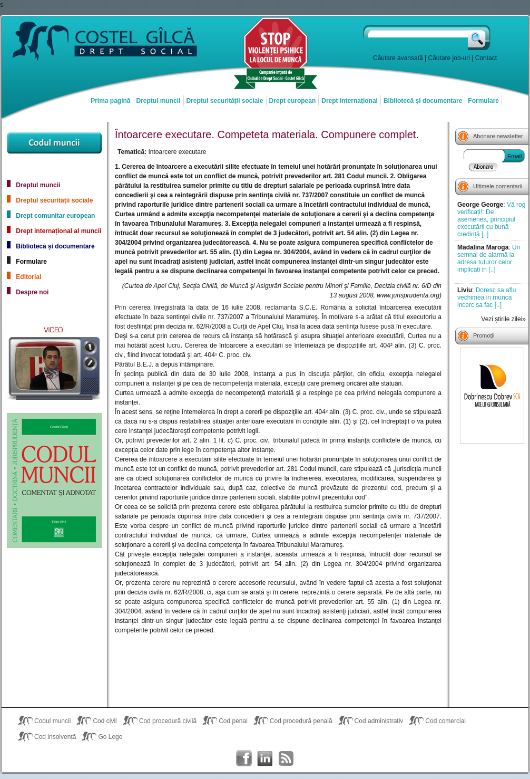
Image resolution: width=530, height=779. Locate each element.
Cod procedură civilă (168, 721)
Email (514, 156)
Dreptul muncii (158, 100)
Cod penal (233, 721)
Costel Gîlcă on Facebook (243, 758)
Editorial (28, 277)
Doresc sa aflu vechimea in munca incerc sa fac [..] (486, 297)
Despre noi (32, 292)
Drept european (292, 100)
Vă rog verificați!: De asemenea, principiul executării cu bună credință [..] (491, 219)
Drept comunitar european (55, 215)
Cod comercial (445, 721)
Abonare (483, 166)
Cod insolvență (55, 736)
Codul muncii (52, 721)
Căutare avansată (398, 58)
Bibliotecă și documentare (423, 100)
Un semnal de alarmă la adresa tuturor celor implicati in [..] (488, 258)
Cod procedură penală (301, 721)
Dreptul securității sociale (225, 100)
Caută (480, 37)
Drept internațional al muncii (58, 231)
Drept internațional (349, 100)
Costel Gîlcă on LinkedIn (265, 758)
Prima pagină (110, 100)
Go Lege (110, 736)
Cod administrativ (379, 721)
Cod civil (104, 721)
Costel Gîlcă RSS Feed (286, 758)
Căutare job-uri (449, 58)
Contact (486, 58)
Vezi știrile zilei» (503, 319)
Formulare (483, 100)
